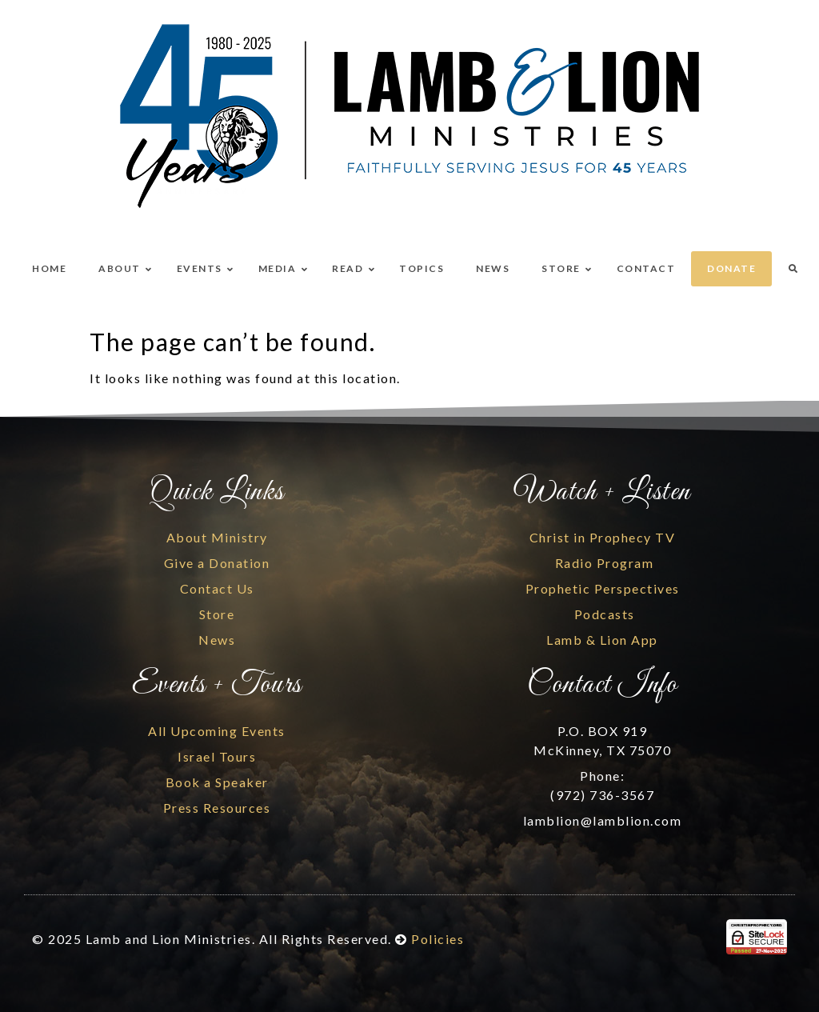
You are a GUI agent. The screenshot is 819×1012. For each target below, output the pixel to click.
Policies (437, 938)
